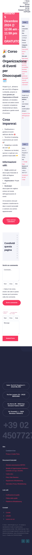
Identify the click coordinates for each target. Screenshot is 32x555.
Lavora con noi (10, 519)
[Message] (11, 327)
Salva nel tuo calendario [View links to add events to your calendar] (11, 220)
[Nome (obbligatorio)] (5, 284)
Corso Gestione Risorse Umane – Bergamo (13, 313)
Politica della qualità (11, 498)
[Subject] (16, 318)
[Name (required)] (5, 318)
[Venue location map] (25, 131)
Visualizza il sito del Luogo (25, 177)
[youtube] (23, 541)
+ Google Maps (24, 163)
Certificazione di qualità (12, 495)
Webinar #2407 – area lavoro (5, 313)
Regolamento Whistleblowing (14, 480)
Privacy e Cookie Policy (13, 454)
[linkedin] (27, 541)
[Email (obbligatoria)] (11, 284)
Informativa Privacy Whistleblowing (16, 484)
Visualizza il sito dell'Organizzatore (26, 116)
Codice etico (9, 474)
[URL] (16, 284)
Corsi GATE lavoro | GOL (25, 51)
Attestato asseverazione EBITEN (15, 465)
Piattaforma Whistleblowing (14, 501)
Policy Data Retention (12, 477)
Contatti (8, 512)
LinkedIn (8, 516)
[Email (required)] (11, 318)
